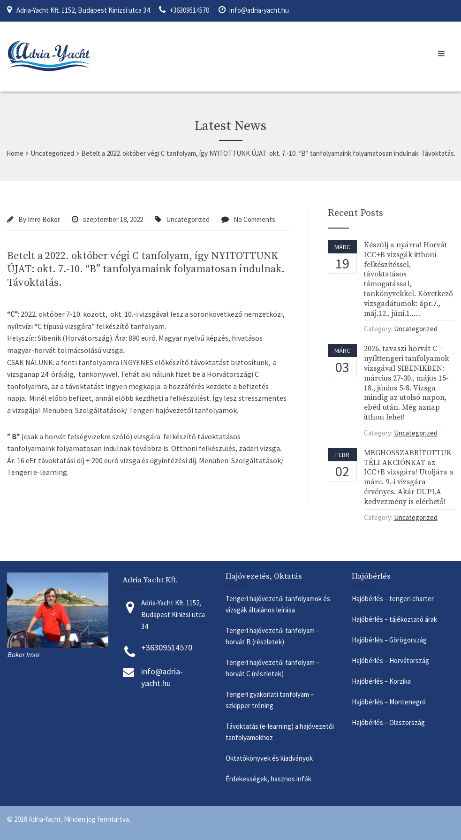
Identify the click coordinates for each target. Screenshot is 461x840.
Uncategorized (188, 219)
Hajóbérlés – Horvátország (391, 660)
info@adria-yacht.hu (259, 10)
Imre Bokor (44, 219)
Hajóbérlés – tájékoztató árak (394, 619)
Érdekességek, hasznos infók (269, 778)
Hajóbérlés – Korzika (381, 681)
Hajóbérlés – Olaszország (389, 722)
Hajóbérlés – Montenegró (390, 701)
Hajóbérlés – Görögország (390, 639)
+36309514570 (189, 10)
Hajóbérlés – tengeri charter (393, 598)
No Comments (254, 219)
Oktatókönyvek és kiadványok (269, 758)
